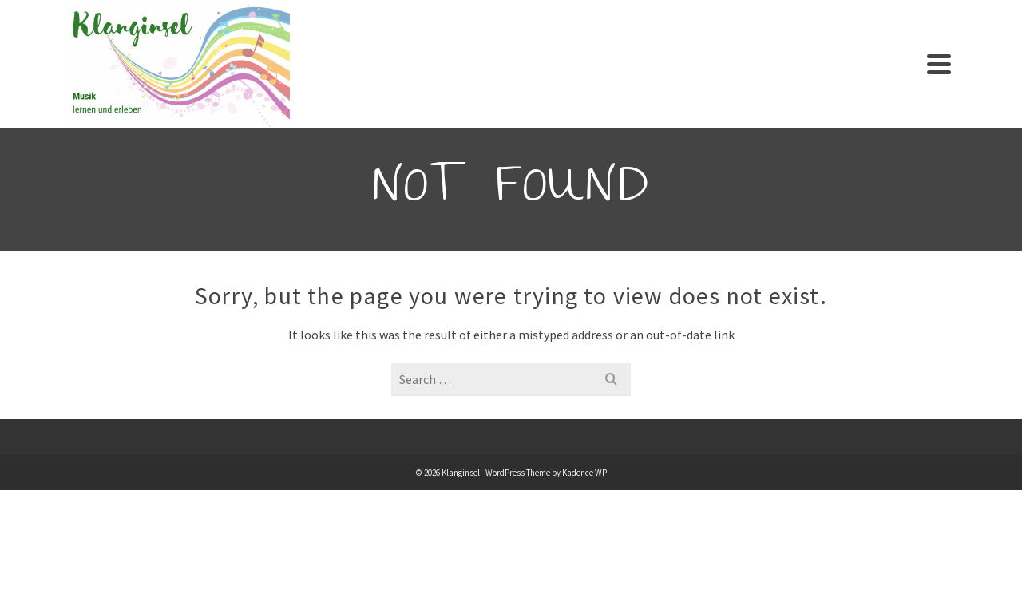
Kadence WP (584, 472)
